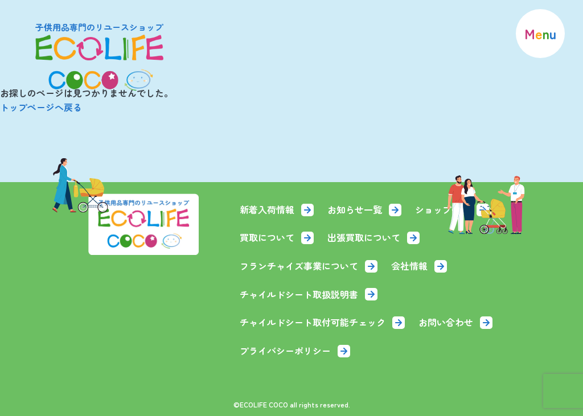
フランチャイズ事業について (308, 266)
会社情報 (419, 266)
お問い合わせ (455, 322)
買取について (277, 237)
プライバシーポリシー (295, 350)
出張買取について (373, 237)
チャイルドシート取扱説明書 (308, 294)
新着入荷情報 (277, 209)
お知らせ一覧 (364, 209)
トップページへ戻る (41, 107)
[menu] (540, 33)
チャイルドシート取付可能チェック (322, 322)
